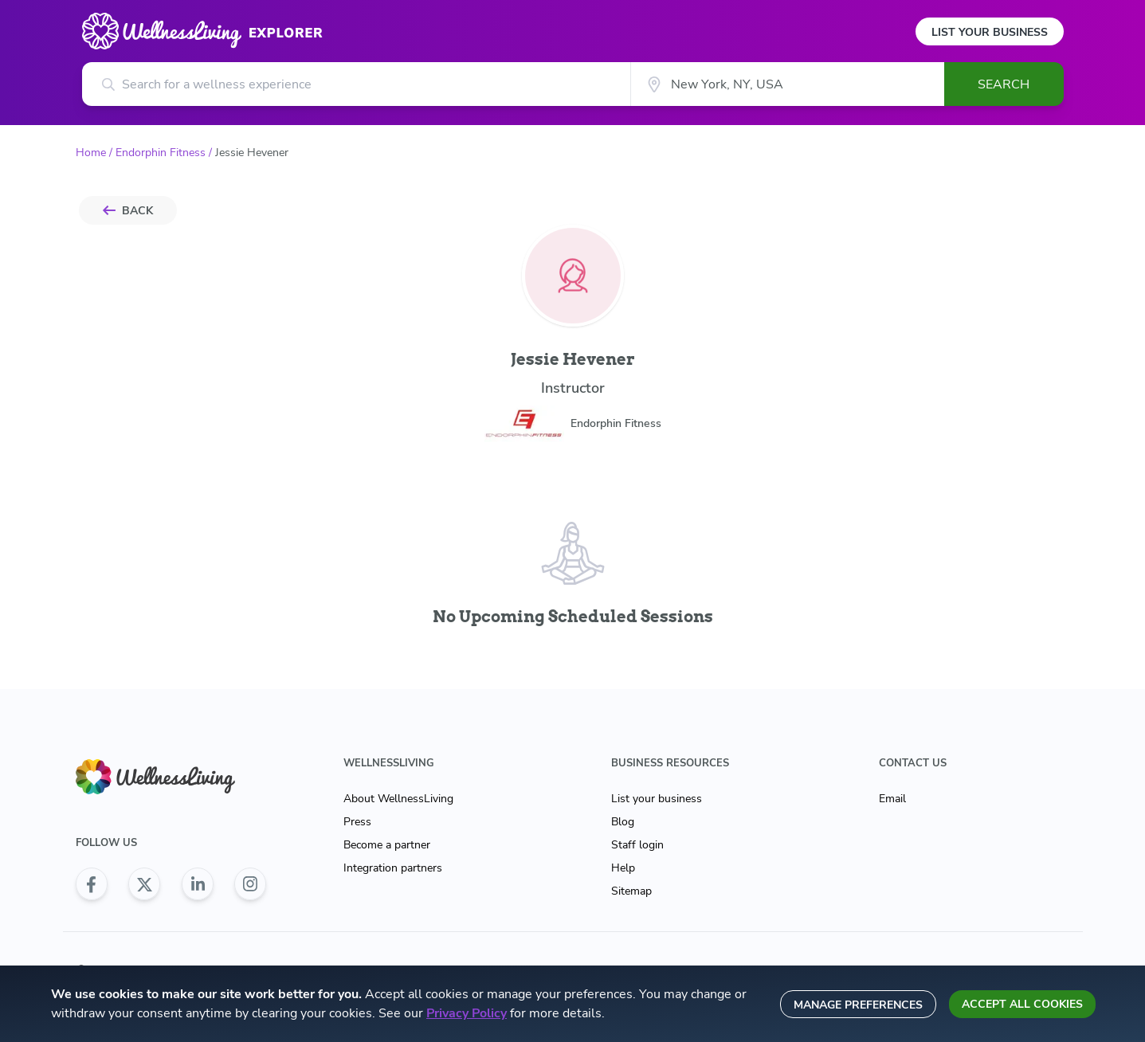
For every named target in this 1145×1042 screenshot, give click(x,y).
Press (357, 821)
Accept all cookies (1022, 1004)
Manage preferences (858, 1005)
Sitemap (631, 891)
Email (892, 798)
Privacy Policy (466, 1013)
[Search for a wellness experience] (356, 84)
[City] (786, 84)
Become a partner (386, 844)
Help (623, 868)
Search (1003, 84)
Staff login (637, 844)
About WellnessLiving (398, 798)
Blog (622, 821)
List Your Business (989, 32)
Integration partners (392, 868)
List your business (656, 798)
